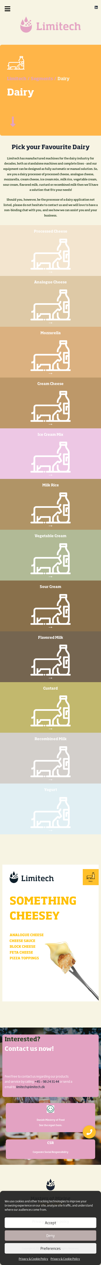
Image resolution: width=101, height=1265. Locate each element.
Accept (50, 1222)
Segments (42, 79)
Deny (50, 1235)
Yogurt (50, 790)
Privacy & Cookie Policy (33, 1259)
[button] (12, 9)
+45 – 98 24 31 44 (46, 1081)
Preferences (50, 1248)
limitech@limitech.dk (30, 1086)
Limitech (16, 79)
